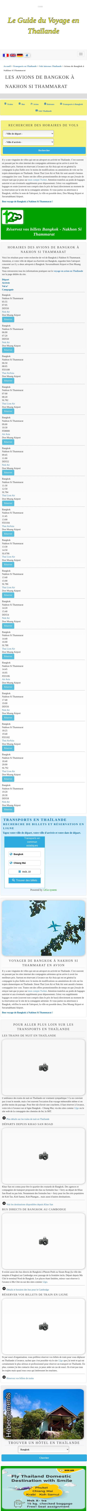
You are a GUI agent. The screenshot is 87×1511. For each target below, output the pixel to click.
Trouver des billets (24, 880)
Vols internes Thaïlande (50, 66)
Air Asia (6, 434)
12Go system (50, 889)
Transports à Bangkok (71, 103)
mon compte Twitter (37, 180)
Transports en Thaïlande (25, 66)
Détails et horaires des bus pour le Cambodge (27, 1289)
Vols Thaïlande (43, 110)
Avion (34, 103)
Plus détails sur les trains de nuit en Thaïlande (27, 1119)
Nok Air (6, 311)
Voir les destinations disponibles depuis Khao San (29, 1204)
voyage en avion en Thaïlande (68, 271)
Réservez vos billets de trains (20, 1378)
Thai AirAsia (8, 373)
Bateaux (49, 103)
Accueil (7, 66)
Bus (21, 103)
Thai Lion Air (8, 403)
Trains (8, 103)
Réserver (8, 319)
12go (76, 1108)
